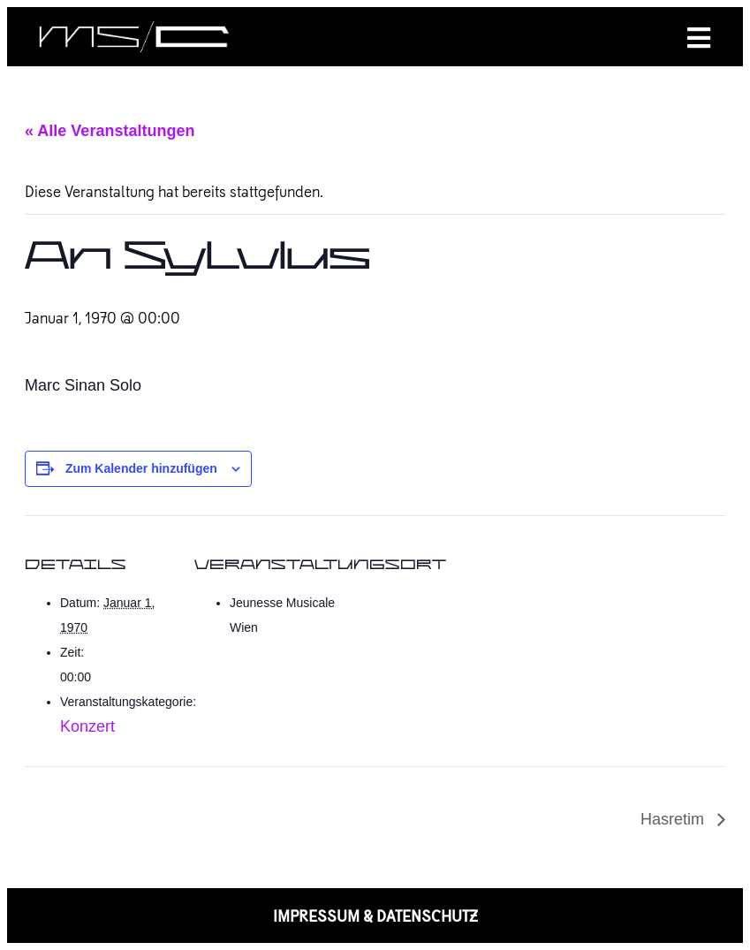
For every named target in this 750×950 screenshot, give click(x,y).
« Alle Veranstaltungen (109, 131)
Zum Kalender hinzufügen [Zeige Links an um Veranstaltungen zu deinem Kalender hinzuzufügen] (141, 468)
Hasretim (674, 819)
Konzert (87, 726)
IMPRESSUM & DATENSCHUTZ (375, 915)
